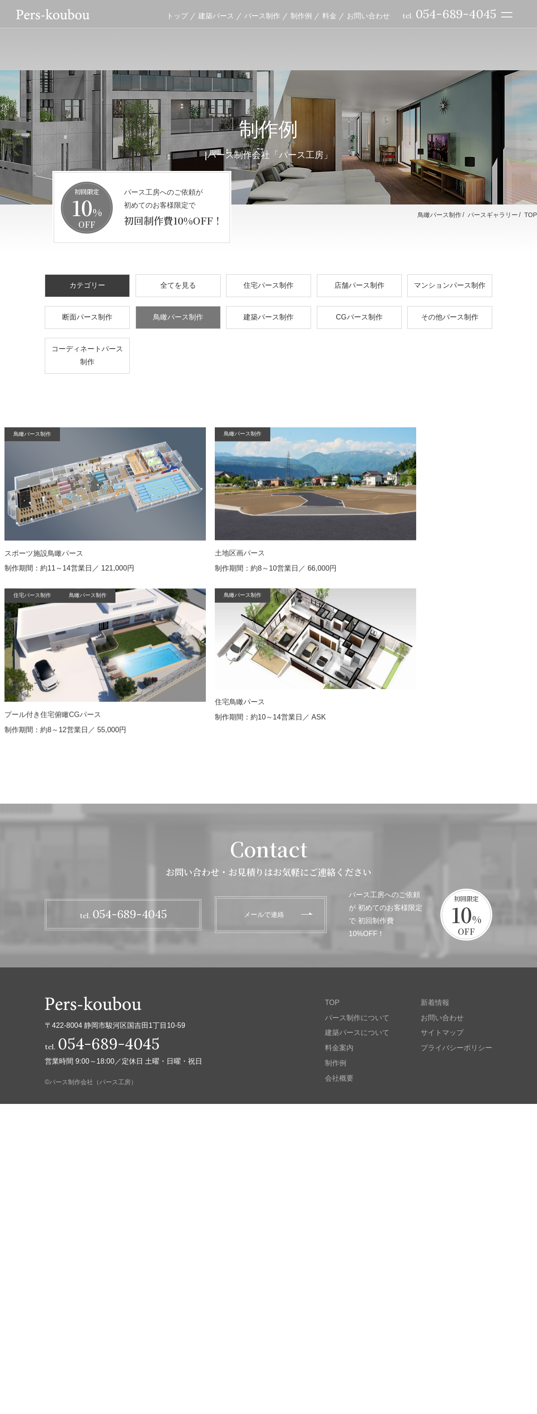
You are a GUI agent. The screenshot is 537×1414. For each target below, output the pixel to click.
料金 (329, 17)
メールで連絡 (264, 914)
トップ (177, 17)
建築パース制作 (268, 317)
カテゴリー (87, 285)
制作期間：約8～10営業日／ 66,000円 (110, 656)
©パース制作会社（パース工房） (91, 1082)
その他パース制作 (449, 317)
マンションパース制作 (450, 285)
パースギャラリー (493, 214)
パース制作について (357, 1018)
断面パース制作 (87, 317)
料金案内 (339, 1048)
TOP (530, 214)
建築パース (216, 17)
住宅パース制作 (268, 285)
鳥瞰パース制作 (178, 317)
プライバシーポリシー (456, 1048)
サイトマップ (442, 1032)
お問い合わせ (368, 17)
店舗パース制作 (359, 285)
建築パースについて (357, 1032)
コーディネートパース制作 (87, 355)
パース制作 (262, 17)
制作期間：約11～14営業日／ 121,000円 (105, 499)
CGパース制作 (359, 317)
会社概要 (339, 1078)
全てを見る (178, 285)
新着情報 (435, 1002)
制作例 (301, 17)
